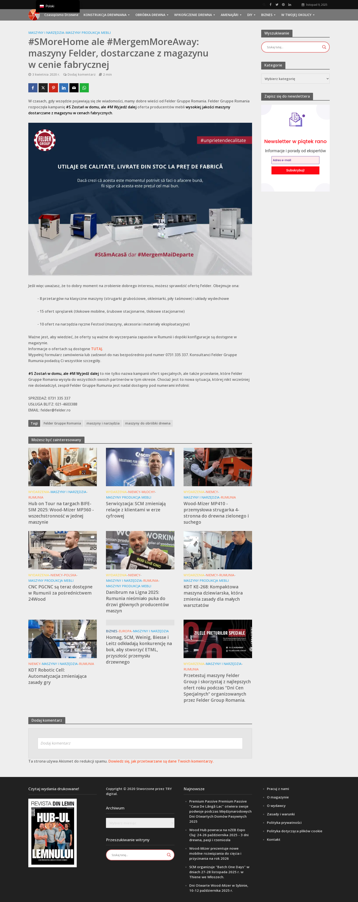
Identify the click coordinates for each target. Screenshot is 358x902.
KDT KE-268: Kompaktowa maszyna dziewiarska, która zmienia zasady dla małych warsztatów (213, 596)
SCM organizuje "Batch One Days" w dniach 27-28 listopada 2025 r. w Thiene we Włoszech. (219, 872)
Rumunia (35, 497)
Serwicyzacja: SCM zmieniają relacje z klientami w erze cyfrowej (136, 510)
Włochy (148, 492)
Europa (125, 631)
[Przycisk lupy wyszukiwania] (324, 47)
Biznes (266, 15)
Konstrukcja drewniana (105, 15)
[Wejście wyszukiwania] (293, 47)
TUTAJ (96, 348)
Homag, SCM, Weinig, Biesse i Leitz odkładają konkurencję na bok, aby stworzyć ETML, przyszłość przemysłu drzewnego (139, 649)
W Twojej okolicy (296, 15)
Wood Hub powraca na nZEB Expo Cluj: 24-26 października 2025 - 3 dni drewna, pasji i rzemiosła (219, 834)
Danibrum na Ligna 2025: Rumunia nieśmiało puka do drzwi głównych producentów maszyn (137, 601)
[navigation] (58, 6)
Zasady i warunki (281, 814)
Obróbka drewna (150, 15)
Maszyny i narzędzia (46, 32)
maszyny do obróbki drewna (148, 423)
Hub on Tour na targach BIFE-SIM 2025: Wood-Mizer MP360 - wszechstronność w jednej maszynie (61, 513)
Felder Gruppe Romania (62, 423)
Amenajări (229, 15)
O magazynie (278, 797)
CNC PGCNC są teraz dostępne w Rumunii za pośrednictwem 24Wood (60, 593)
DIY (249, 15)
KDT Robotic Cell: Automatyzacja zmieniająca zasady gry (57, 676)
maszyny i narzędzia (103, 423)
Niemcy (134, 492)
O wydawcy (276, 805)
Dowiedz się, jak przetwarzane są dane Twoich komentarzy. (161, 761)
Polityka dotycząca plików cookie (294, 831)
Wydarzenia (38, 492)
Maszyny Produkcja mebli (88, 32)
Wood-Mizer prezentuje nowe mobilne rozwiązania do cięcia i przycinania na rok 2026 (215, 853)
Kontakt (273, 839)
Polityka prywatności (284, 822)
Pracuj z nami (278, 788)
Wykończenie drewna (193, 15)
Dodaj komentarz (82, 74)
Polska (70, 575)
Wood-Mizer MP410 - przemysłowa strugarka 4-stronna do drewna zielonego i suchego (216, 513)
